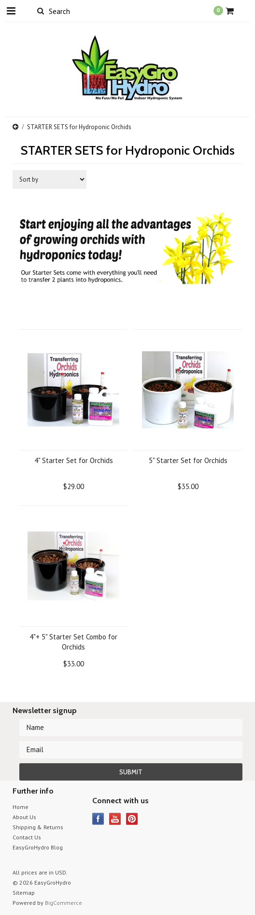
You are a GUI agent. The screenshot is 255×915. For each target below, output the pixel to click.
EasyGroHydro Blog (38, 847)
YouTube (115, 819)
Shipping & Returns (38, 827)
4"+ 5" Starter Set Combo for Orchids (73, 641)
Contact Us (27, 837)
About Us (24, 817)
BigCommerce (63, 902)
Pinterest (132, 819)
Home (20, 806)
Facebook (98, 819)
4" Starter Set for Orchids (73, 460)
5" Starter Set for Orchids (188, 460)
